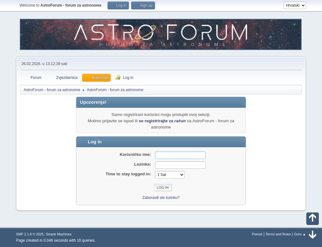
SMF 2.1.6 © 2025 (30, 234)
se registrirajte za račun (162, 120)
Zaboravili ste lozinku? (161, 197)
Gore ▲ (300, 234)
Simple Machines (59, 234)
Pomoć (257, 234)
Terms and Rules (278, 234)
